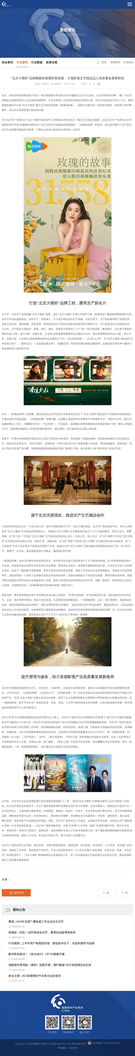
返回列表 (16, 893)
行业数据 (36, 62)
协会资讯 (7, 62)
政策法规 (51, 62)
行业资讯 (22, 62)
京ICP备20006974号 (76, 1044)
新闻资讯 (115, 62)
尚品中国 (73, 1048)
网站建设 (62, 1048)
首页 (104, 62)
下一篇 (124, 893)
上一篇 (106, 893)
